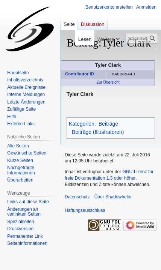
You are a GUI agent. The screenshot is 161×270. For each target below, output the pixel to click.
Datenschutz (77, 196)
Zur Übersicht (107, 82)
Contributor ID (79, 74)
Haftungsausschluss (85, 210)
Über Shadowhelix (112, 196)
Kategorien (81, 123)
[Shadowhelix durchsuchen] (142, 38)
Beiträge (108, 123)
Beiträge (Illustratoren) (98, 132)
